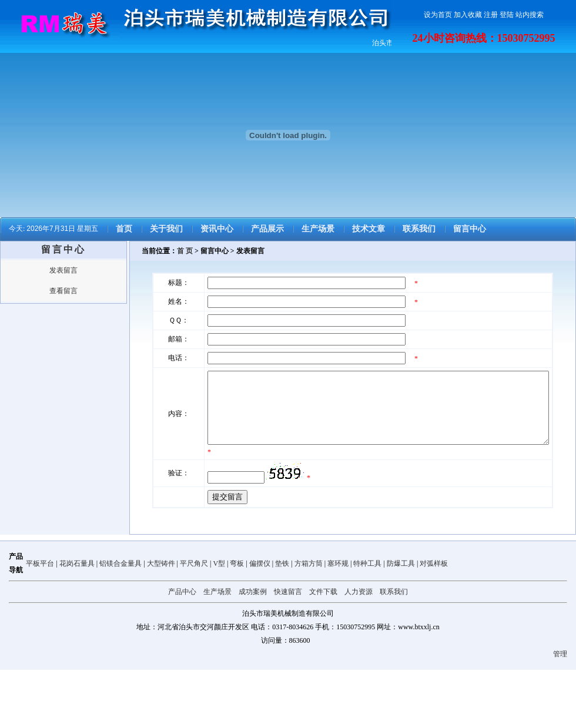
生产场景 (318, 228)
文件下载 (323, 630)
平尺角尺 (194, 602)
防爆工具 (401, 602)
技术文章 (368, 228)
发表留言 (63, 270)
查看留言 (63, 291)
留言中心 (469, 228)
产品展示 (267, 228)
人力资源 (358, 630)
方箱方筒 (308, 602)
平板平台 (40, 602)
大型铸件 (161, 602)
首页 (124, 228)
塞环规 (338, 602)
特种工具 (367, 602)
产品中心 (182, 630)
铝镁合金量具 (120, 602)
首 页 (185, 251)
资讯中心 (216, 228)
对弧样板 (434, 602)
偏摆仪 (259, 602)
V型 (219, 602)
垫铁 (282, 602)
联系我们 (419, 228)
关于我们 (166, 228)
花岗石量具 (77, 602)
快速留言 (288, 630)
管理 (560, 692)
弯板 (237, 602)
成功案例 (253, 630)
